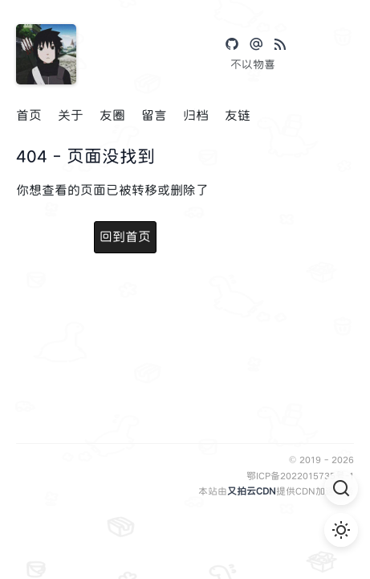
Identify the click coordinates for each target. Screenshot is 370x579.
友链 (237, 115)
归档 (196, 115)
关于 (70, 115)
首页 (29, 115)
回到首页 (125, 236)
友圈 (112, 115)
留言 (154, 115)
